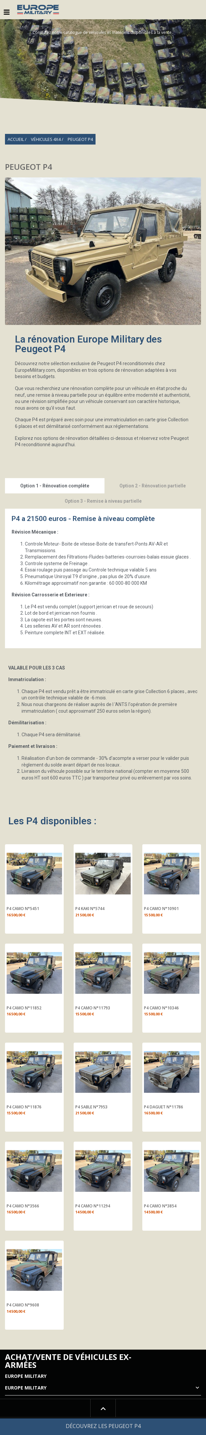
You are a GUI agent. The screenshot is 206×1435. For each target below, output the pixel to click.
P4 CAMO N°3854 (160, 1206)
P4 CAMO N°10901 (161, 908)
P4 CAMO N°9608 (23, 1305)
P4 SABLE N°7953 (91, 1107)
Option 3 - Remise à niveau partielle (103, 501)
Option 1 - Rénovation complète (54, 485)
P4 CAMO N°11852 (24, 1008)
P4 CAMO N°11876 (24, 1107)
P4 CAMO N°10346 (161, 1008)
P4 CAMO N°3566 (23, 1206)
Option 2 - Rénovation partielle (152, 485)
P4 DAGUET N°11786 (163, 1107)
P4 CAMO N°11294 (92, 1206)
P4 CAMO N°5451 (23, 908)
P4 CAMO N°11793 (92, 1008)
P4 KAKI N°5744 (89, 908)
